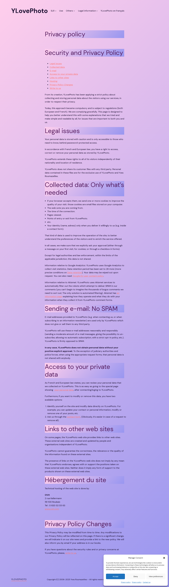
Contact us (146, 582)
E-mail (53, 70)
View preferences (156, 576)
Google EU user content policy (88, 275)
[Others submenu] (74, 10)
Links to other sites (59, 77)
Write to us (55, 88)
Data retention (74, 272)
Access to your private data (64, 74)
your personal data (64, 389)
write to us (70, 553)
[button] (164, 558)
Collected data (57, 67)
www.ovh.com (52, 509)
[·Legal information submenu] (97, 10)
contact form (73, 416)
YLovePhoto (19, 579)
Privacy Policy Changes (61, 84)
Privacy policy (126, 582)
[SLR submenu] (55, 10)
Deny (135, 576)
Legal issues (56, 63)
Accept (115, 576)
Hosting (53, 81)
